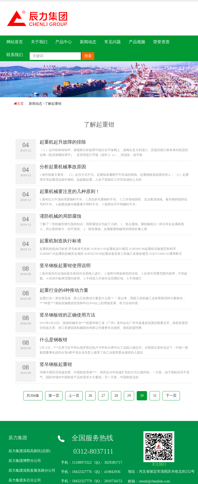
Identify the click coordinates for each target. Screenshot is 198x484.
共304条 (33, 396)
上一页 (73, 396)
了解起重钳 (53, 103)
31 (155, 396)
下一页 (171, 396)
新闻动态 (88, 42)
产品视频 (137, 42)
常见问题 (112, 42)
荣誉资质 (161, 42)
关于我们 (39, 42)
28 (116, 396)
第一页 (53, 396)
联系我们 (14, 54)
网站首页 (14, 42)
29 (129, 396)
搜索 (88, 56)
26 (90, 396)
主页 (20, 103)
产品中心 (63, 42)
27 (103, 396)
